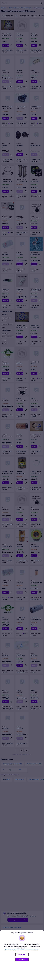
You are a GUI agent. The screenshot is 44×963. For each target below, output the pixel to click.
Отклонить (22, 954)
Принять (22, 959)
